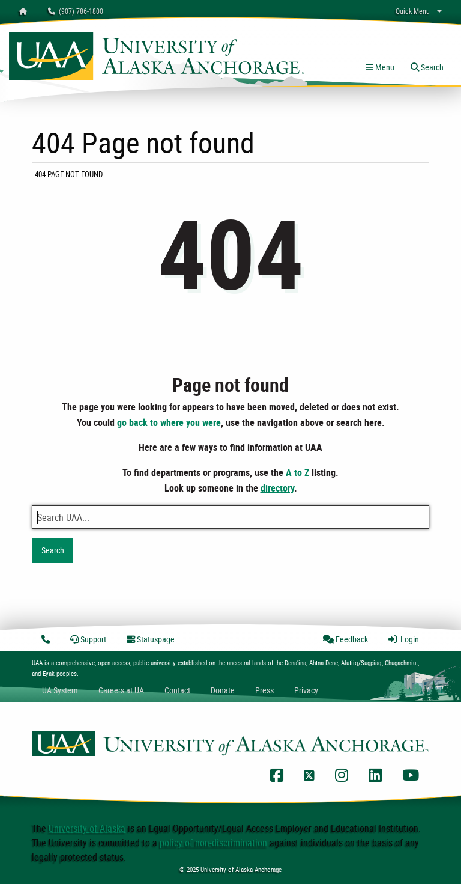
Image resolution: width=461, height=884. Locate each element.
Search (52, 550)
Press (264, 690)
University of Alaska (87, 828)
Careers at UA (121, 690)
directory (277, 488)
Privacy (306, 690)
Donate (223, 690)
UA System (60, 690)
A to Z (297, 472)
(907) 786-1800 (75, 11)
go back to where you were (169, 422)
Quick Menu (413, 11)
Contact (177, 690)
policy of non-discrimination (213, 842)
